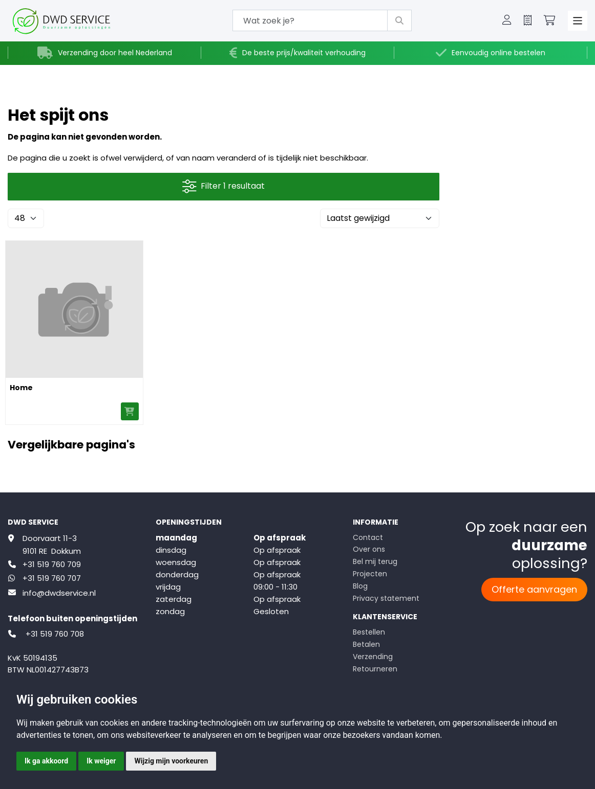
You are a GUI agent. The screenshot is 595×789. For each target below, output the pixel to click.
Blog (360, 586)
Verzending (373, 656)
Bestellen (369, 632)
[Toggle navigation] (578, 21)
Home (21, 387)
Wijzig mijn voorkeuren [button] (171, 761)
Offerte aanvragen (534, 589)
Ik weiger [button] (101, 761)
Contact (368, 537)
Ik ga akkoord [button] (46, 761)
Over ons (369, 549)
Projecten (370, 574)
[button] (507, 21)
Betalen (366, 644)
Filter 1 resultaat (223, 186)
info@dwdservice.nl (59, 593)
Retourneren (375, 669)
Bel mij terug (375, 561)
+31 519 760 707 (52, 578)
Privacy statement (386, 598)
